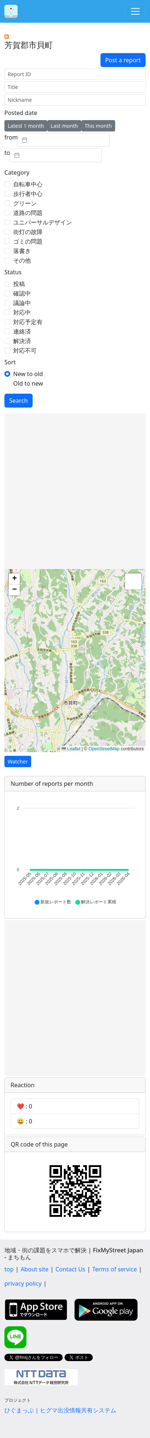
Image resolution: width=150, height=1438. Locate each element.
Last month (64, 125)
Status (13, 272)
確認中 (22, 293)
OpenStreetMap (104, 748)
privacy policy (22, 1283)
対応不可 (25, 350)
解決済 (22, 341)
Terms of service (114, 1269)
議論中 (22, 303)
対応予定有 (28, 322)
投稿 (19, 284)
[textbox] (63, 140)
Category (16, 172)
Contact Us (70, 1269)
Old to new (28, 383)
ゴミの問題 (28, 241)
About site (34, 1269)
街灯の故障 (28, 232)
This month (98, 125)
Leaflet (71, 748)
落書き (22, 251)
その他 (22, 260)
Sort (10, 362)
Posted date (20, 113)
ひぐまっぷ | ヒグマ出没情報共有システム (60, 1410)
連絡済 (22, 331)
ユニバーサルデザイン (42, 222)
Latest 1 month (26, 125)
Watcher (18, 761)
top (9, 1269)
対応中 (22, 312)
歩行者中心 (28, 194)
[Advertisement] (75, 491)
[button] (14, 578)
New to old (28, 374)
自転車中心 (28, 184)
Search (18, 401)
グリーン (25, 203)
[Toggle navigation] (135, 11)
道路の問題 (28, 213)
